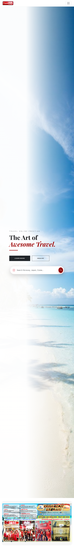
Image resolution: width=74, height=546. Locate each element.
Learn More (20, 258)
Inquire (40, 258)
